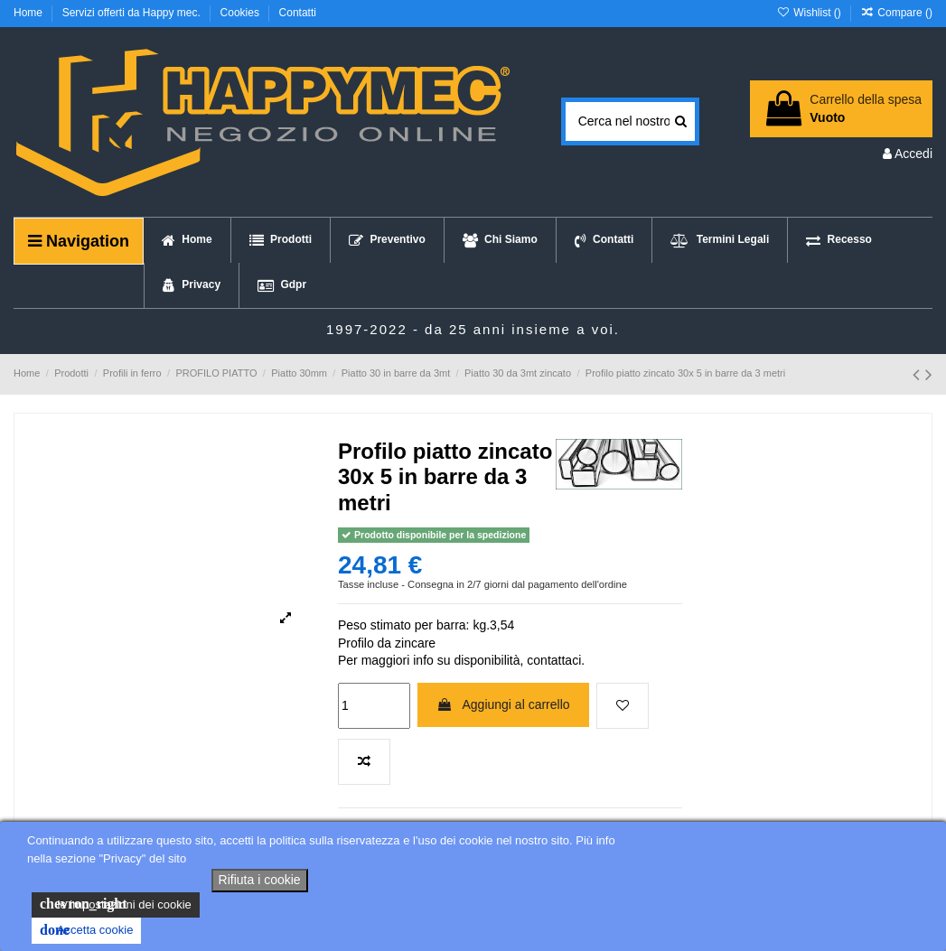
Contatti (297, 12)
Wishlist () (810, 12)
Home (29, 12)
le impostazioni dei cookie (116, 904)
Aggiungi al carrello (502, 704)
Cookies (241, 12)
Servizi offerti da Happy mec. (133, 12)
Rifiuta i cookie (260, 879)
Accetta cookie (86, 930)
